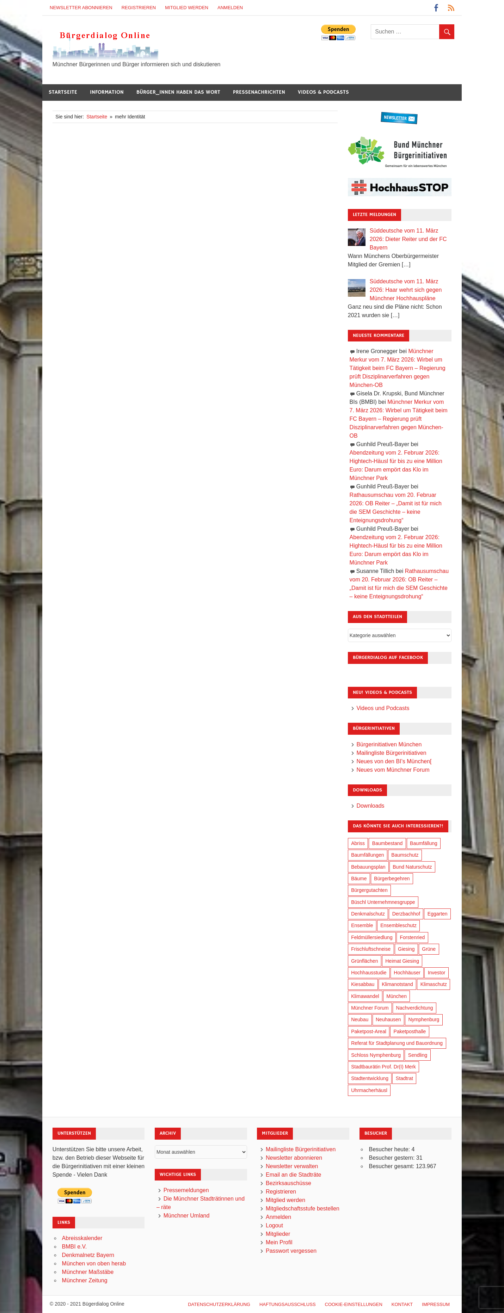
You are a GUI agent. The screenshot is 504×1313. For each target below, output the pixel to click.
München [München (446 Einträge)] (396, 996)
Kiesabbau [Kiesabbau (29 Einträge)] (362, 984)
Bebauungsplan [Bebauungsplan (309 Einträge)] (368, 867)
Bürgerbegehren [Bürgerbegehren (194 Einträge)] (392, 878)
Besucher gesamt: (392, 1166)
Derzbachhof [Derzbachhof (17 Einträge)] (406, 914)
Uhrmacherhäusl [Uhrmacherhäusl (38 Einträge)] (369, 1090)
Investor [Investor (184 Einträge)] (436, 972)
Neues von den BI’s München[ (393, 761)
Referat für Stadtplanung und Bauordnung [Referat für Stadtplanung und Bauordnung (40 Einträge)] (397, 1043)
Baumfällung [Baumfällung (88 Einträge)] (423, 843)
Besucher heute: (390, 1149)
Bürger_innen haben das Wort (178, 92)
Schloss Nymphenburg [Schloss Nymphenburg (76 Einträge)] (376, 1055)
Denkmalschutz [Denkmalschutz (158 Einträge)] (368, 914)
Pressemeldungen (186, 1190)
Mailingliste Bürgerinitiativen (391, 753)
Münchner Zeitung (84, 1280)
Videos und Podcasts (382, 708)
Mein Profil (279, 1242)
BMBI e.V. (74, 1247)
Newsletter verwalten (292, 1166)
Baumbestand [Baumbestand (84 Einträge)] (387, 843)
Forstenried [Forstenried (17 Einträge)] (412, 937)
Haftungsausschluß (287, 1304)
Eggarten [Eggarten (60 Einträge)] (438, 914)
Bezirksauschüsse (288, 1183)
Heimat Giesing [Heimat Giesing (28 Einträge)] (402, 961)
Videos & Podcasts (323, 92)
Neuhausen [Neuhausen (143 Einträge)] (388, 1019)
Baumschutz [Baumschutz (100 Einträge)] (404, 855)
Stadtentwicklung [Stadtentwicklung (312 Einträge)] (369, 1078)
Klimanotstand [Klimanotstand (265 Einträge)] (397, 984)
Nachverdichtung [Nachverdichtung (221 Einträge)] (414, 1008)
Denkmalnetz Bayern (88, 1255)
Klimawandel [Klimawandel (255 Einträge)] (365, 996)
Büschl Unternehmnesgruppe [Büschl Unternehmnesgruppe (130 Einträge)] (383, 902)
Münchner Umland (187, 1216)
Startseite (63, 92)
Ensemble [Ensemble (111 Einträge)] (362, 925)
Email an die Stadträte (293, 1175)
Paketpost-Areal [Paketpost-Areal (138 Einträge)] (368, 1031)
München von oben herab (94, 1263)
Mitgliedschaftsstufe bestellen (302, 1209)
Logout (274, 1225)
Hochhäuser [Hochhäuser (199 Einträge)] (407, 972)
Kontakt (402, 1304)
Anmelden (230, 7)
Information (107, 92)
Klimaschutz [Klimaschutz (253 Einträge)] (433, 984)
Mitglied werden (186, 7)
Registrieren (139, 7)
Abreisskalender (82, 1238)
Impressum (436, 1304)
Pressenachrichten (259, 92)
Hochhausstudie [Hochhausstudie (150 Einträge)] (368, 972)
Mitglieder (278, 1234)
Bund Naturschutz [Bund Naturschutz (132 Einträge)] (412, 867)
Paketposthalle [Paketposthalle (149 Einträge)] (410, 1031)
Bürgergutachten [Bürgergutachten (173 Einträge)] (369, 890)
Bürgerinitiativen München (389, 744)
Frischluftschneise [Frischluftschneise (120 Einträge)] (371, 949)
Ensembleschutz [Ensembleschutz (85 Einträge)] (398, 925)
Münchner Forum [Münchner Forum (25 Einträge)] (370, 1008)
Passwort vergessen (291, 1251)
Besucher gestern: (392, 1158)
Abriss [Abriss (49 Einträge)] (358, 843)
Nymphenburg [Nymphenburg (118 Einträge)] (423, 1019)
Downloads (370, 806)
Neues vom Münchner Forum (392, 770)
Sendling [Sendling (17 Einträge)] (418, 1055)
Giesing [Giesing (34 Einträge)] (406, 949)
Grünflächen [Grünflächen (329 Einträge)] (364, 961)
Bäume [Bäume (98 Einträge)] (359, 878)
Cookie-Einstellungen (353, 1304)
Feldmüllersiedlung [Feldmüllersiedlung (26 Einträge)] (372, 937)
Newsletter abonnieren (81, 7)
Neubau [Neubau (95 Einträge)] (359, 1019)
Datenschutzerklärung (219, 1304)
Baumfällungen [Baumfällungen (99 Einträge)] (367, 855)
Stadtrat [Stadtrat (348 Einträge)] (404, 1078)
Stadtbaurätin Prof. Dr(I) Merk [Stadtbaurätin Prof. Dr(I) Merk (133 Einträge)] (383, 1066)
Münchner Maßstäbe (88, 1272)
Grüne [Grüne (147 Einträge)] (429, 949)
